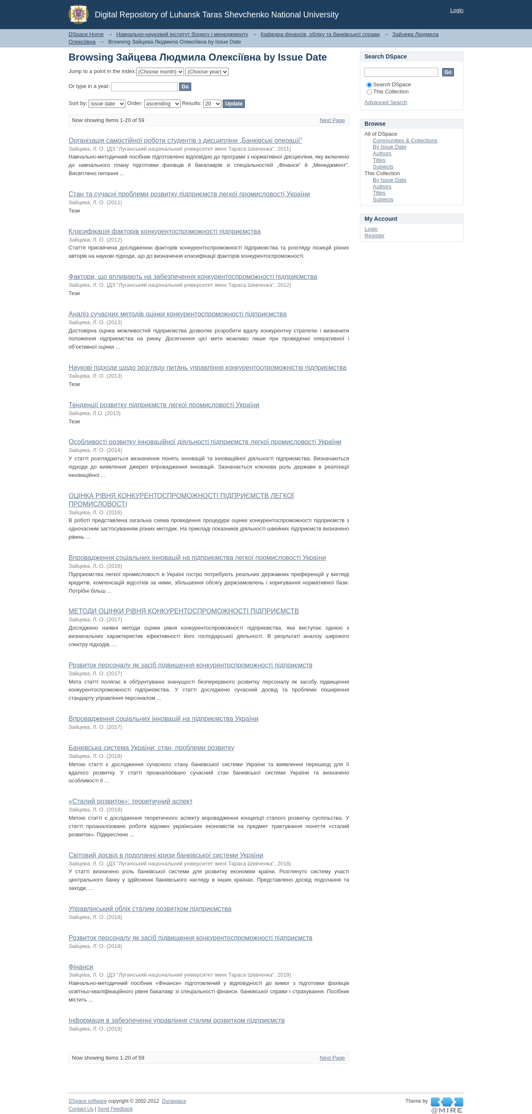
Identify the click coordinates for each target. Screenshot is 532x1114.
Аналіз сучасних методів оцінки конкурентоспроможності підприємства (178, 314)
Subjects (383, 167)
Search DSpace (389, 84)
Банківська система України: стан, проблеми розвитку (151, 747)
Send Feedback (115, 1109)
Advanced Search (386, 102)
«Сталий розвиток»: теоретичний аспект (130, 801)
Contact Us (81, 1109)
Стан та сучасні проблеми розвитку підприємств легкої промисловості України (189, 194)
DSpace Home (86, 34)
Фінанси (81, 966)
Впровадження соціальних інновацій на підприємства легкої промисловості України (197, 557)
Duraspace (174, 1101)
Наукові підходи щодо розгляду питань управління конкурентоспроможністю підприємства (208, 367)
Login (456, 10)
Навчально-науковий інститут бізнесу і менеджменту (182, 34)
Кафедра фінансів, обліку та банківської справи (320, 34)
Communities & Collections (405, 140)
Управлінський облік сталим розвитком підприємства (150, 908)
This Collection (388, 91)
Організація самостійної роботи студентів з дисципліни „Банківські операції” (185, 140)
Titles (379, 160)
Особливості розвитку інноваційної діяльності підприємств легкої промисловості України (205, 441)
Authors (382, 153)
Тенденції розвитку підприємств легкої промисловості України (164, 404)
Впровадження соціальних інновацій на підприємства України (164, 718)
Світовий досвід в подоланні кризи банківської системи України (166, 855)
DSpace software (88, 1101)
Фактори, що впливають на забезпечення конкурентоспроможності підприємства (193, 276)
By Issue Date (389, 147)
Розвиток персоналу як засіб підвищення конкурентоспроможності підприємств (191, 665)
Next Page (332, 120)
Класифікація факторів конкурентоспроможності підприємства (165, 231)
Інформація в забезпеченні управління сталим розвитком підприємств (177, 1020)
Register (374, 235)
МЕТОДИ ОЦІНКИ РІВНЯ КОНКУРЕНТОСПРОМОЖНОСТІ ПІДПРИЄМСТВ (184, 611)
